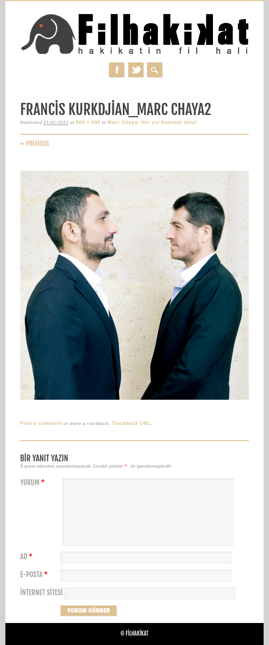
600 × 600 (88, 122)
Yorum (33, 482)
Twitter (135, 69)
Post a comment (41, 423)
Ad (27, 556)
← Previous (34, 143)
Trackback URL (131, 423)
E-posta (35, 574)
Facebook (116, 69)
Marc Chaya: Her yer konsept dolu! (152, 122)
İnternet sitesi (41, 592)
